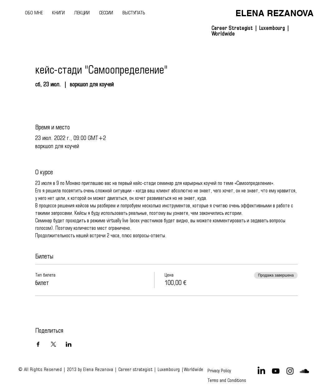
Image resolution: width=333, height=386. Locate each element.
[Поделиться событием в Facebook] (38, 344)
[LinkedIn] (261, 371)
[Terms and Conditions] (226, 380)
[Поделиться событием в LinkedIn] (69, 344)
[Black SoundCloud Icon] (304, 371)
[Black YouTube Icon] (275, 371)
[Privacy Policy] (220, 371)
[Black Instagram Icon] (290, 371)
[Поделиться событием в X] (53, 344)
